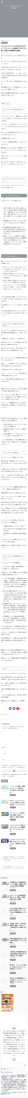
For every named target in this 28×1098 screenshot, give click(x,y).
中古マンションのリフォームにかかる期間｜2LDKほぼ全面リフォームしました (17, 802)
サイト (3, 759)
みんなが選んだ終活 (7, 1058)
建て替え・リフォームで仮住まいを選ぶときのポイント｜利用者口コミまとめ (18, 966)
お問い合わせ (7, 1086)
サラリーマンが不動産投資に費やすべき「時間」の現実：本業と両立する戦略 (18, 897)
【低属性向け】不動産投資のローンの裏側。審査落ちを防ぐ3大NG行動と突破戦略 (18, 884)
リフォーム (4, 714)
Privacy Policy (7, 1085)
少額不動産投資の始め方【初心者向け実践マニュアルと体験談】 (18, 940)
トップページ (7, 1088)
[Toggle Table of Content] (7, 103)
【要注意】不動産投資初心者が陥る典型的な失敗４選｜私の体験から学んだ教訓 (18, 953)
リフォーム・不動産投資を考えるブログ (14, 1091)
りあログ (14, 8)
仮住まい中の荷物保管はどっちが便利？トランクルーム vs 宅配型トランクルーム (18, 980)
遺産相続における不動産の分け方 (11, 1075)
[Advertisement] (14, 23)
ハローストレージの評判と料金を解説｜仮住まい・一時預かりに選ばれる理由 (17, 815)
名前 (3, 747)
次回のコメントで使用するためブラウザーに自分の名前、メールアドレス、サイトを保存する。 (13, 766)
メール (4, 753)
